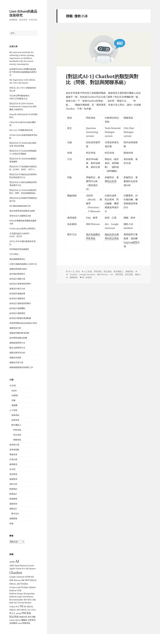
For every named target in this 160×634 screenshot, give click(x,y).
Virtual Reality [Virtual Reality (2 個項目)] (24, 602)
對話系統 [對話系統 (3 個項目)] (14, 616)
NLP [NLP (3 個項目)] (27, 580)
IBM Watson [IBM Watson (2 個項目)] (15, 580)
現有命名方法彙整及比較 (20, 215)
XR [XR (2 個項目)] (25, 606)
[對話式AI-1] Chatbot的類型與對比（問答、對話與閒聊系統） (102, 79)
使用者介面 (14, 444)
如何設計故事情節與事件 (20, 283)
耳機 (13, 400)
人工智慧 (13, 410)
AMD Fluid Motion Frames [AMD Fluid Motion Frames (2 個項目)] (21, 565)
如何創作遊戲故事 (17, 293)
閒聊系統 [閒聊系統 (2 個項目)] (26, 623)
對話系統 (17, 434)
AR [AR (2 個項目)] (27, 568)
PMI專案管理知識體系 (19, 249)
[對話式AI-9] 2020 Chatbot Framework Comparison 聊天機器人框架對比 (23, 106)
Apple (14, 390)
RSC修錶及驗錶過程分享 (20, 206)
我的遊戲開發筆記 (17, 259)
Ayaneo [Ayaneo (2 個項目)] (32, 568)
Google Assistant (87, 274)
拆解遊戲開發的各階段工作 (21, 367)
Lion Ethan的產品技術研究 (23, 13)
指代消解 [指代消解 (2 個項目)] (32, 616)
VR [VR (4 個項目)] (21, 606)
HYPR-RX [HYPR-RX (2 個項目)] (29, 576)
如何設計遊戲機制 (17, 308)
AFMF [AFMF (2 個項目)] (12, 562)
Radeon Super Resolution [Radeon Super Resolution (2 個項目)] (21, 596)
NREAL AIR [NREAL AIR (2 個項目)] (14, 583)
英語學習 (13, 474)
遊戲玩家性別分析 (17, 352)
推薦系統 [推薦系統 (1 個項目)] (12, 620)
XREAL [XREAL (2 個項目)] (30, 606)
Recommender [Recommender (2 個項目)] (16, 599)
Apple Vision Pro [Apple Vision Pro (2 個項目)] (17, 568)
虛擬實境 (13, 479)
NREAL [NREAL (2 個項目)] (33, 580)
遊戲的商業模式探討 (18, 269)
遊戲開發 (13, 518)
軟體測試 (13, 489)
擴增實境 (13, 464)
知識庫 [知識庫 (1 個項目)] (20, 623)
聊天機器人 (16, 425)
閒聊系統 (17, 439)
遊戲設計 (13, 508)
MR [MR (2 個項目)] (22, 580)
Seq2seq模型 (130, 242)
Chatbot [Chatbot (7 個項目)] (15, 572)
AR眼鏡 (14, 395)
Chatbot (73, 274)
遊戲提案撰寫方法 (17, 342)
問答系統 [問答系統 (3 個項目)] (26, 613)
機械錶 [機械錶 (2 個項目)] (24, 620)
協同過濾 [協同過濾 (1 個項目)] (18, 613)
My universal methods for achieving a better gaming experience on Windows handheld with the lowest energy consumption (21, 58)
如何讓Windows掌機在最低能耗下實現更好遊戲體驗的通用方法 (23, 72)
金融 (11, 523)
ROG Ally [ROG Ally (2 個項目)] (32, 599)
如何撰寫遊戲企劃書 (18, 337)
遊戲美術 (13, 503)
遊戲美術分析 (15, 328)
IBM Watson (102, 274)
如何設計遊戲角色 (17, 298)
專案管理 (13, 454)
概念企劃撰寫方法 (17, 347)
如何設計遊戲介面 (17, 278)
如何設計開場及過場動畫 (20, 318)
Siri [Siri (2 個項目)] (15, 602)
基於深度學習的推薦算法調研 (22, 210)
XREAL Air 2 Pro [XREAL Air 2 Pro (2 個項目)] (28, 609)
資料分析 (13, 484)
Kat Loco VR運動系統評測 (21, 130)
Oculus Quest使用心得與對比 (22, 228)
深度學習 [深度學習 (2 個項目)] (32, 620)
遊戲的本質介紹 (16, 362)
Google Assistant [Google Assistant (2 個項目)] (17, 576)
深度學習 (15, 420)
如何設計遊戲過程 (17, 313)
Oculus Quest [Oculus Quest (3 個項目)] (28, 587)
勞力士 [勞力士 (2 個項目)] (12, 613)
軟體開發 (13, 498)
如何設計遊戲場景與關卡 (20, 303)
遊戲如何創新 (15, 357)
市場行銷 (13, 459)
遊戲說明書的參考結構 (19, 333)
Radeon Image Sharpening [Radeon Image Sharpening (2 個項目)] (21, 593)
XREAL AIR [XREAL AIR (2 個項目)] (14, 609)
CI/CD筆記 (14, 254)
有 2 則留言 (87, 277)
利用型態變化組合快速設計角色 (23, 323)
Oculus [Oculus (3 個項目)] (24, 583)
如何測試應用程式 (17, 273)
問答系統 (17, 429)
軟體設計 (13, 493)
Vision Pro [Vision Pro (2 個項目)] (14, 606)
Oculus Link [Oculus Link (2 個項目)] (14, 587)
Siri (111, 274)
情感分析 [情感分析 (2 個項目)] (23, 616)
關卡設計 (15, 513)
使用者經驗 (14, 449)
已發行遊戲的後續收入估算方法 (23, 264)
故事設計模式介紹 (17, 288)
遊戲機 (14, 405)
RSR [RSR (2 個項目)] (11, 602)
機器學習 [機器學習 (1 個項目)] (18, 620)
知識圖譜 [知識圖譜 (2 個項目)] (13, 623)
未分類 (12, 469)
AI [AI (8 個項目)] (17, 561)
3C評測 (12, 385)
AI (67, 274)
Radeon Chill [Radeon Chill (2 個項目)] (15, 590)
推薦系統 (15, 415)
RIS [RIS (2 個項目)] (25, 599)
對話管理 (111, 181)
